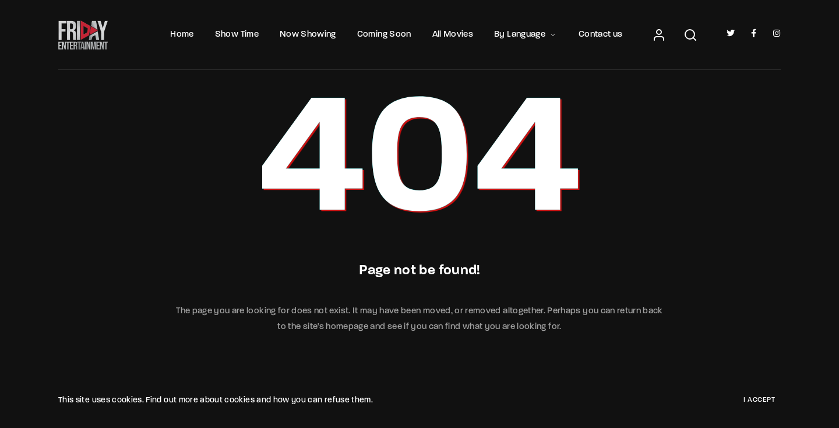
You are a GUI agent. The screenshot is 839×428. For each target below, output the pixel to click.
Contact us (601, 34)
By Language (526, 34)
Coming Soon (384, 34)
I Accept (759, 400)
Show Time (237, 34)
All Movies (453, 34)
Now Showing (308, 34)
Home (181, 34)
